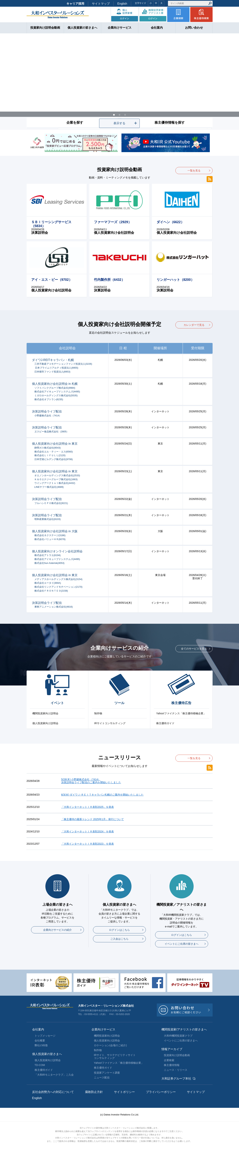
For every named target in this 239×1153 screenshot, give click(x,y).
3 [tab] (125, 114)
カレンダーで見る (194, 324)
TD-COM (40, 1065)
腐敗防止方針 (94, 1091)
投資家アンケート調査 (107, 1072)
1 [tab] (114, 114)
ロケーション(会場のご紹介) (110, 1045)
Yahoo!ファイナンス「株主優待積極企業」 (181, 713)
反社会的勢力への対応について (53, 1091)
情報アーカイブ (171, 1049)
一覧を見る (193, 170)
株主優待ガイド (165, 723)
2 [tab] (119, 114)
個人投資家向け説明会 (45, 723)
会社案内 (38, 1029)
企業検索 (169, 1060)
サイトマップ (101, 3)
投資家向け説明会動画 (177, 1055)
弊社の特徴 (41, 1045)
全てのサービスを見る (194, 648)
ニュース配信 (102, 1077)
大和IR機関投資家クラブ (178, 1035)
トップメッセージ (45, 1035)
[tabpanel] (119, 81)
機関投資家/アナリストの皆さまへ (184, 1029)
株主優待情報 (171, 1065)
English (122, 3)
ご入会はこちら (119, 938)
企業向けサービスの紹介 (57, 929)
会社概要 (40, 1040)
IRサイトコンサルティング (110, 723)
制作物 (98, 713)
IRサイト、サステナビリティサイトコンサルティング (115, 1056)
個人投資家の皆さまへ (47, 1054)
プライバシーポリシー (161, 1091)
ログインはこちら (119, 929)
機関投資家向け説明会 (45, 713)
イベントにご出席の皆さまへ (181, 943)
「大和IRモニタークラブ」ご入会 (54, 1074)
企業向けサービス (103, 1029)
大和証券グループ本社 (176, 1078)
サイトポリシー (124, 1091)
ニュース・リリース (175, 1069)
